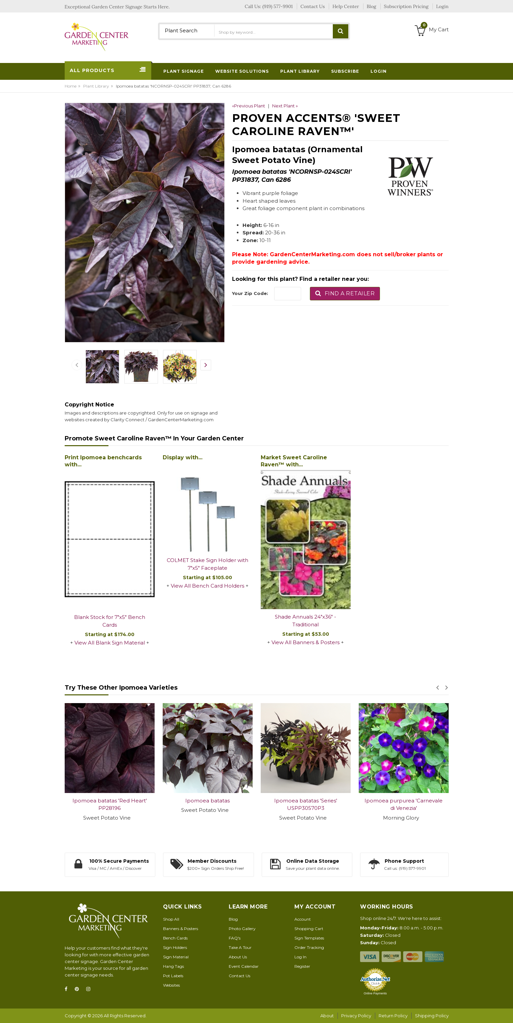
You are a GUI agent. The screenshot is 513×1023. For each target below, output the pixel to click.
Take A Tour (240, 947)
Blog (233, 919)
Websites (171, 985)
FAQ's (235, 937)
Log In (300, 956)
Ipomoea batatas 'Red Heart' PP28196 (109, 804)
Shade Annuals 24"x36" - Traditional (305, 621)
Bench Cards (175, 937)
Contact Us (239, 975)
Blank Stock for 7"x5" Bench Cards (109, 621)
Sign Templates (309, 937)
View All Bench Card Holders (207, 586)
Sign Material (176, 956)
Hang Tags (173, 966)
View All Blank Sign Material (109, 642)
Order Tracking (309, 947)
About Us (238, 956)
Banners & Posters (180, 928)
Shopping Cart (308, 928)
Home (70, 86)
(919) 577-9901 (277, 6)
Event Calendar (244, 966)
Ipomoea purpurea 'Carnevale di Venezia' (403, 804)
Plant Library (96, 86)
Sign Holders (175, 947)
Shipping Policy (432, 1015)
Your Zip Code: (250, 293)
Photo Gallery (242, 928)
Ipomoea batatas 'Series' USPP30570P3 (305, 804)
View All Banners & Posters (305, 642)
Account (302, 919)
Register (302, 966)
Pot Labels (173, 975)
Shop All (171, 919)
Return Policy (393, 1015)
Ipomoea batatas (207, 800)
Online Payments (375, 993)
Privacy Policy (356, 1015)
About (327, 1015)
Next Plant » (285, 105)
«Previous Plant (248, 105)
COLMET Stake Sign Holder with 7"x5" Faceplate (207, 564)
